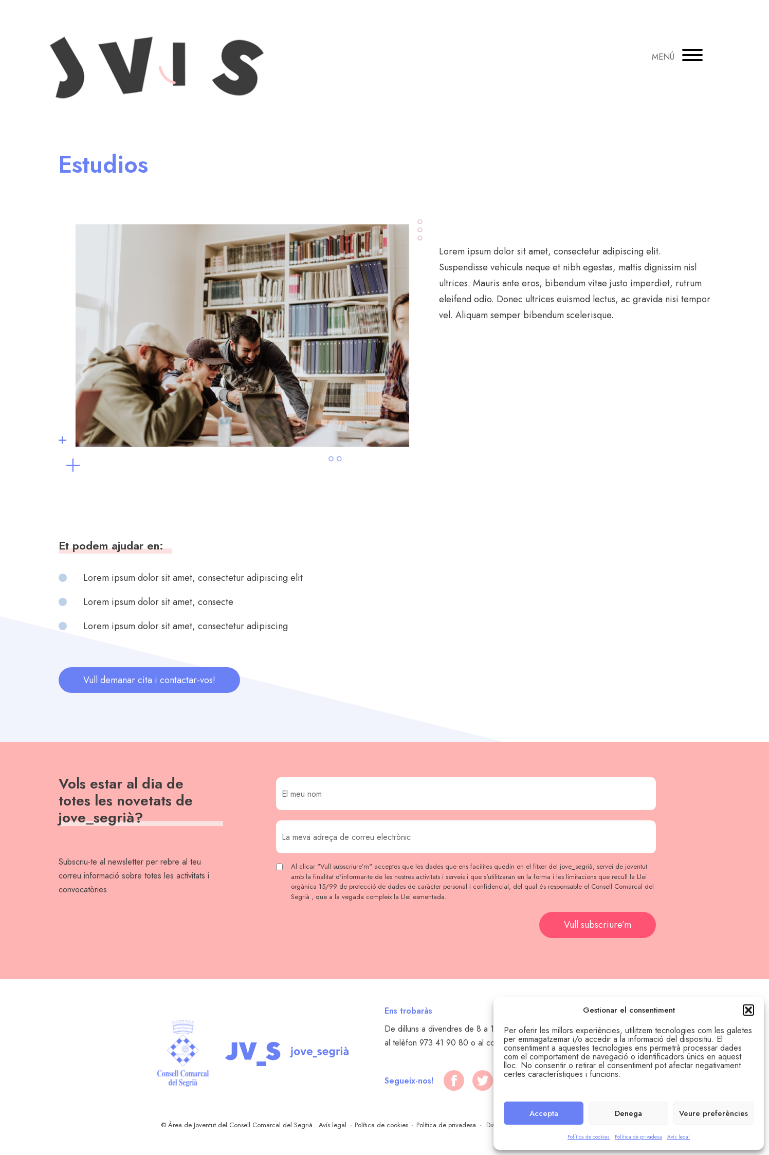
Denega (628, 1113)
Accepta (543, 1113)
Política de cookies (588, 1137)
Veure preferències (713, 1113)
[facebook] (454, 1080)
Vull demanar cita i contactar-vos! (149, 680)
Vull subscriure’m (597, 924)
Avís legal (678, 1137)
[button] (748, 1010)
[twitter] (482, 1080)
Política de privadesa (638, 1137)
